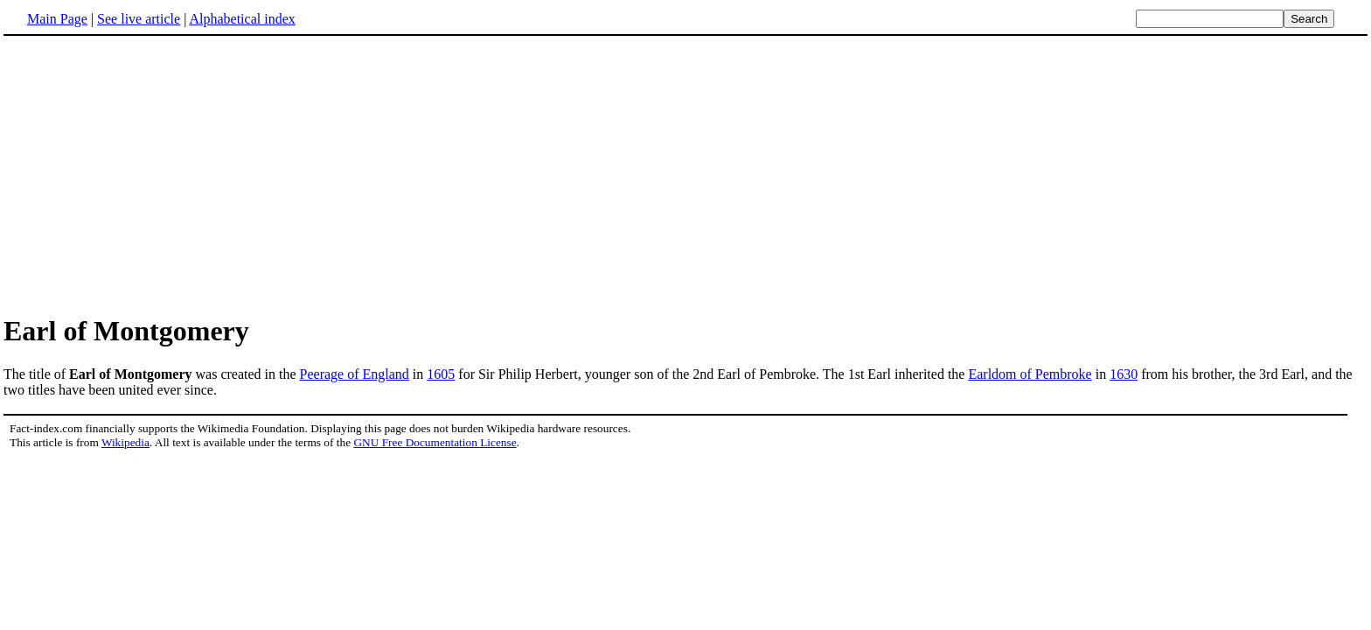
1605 (441, 374)
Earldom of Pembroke (1029, 374)
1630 (1124, 374)
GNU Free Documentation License (434, 442)
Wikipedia (125, 442)
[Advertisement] (150, 174)
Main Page (57, 18)
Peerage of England (354, 374)
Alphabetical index (242, 18)
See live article (138, 18)
